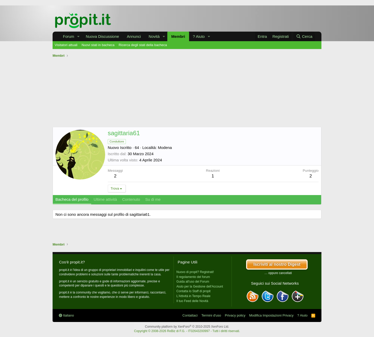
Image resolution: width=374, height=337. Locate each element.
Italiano (66, 315)
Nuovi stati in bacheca (98, 45)
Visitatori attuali (66, 45)
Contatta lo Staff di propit (193, 291)
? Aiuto (199, 36)
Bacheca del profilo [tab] (72, 199)
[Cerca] (304, 36)
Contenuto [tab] (131, 199)
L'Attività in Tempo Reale (193, 296)
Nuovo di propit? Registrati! (195, 272)
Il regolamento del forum (193, 277)
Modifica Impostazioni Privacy (271, 315)
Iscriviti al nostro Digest (276, 264)
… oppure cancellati (278, 273)
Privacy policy (235, 315)
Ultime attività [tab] (105, 199)
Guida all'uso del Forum (192, 281)
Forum (68, 36)
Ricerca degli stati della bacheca (143, 45)
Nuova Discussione (102, 36)
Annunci (134, 36)
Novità (154, 36)
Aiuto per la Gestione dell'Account (199, 286)
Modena (165, 147)
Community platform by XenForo (187, 326)
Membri (178, 36)
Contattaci (190, 315)
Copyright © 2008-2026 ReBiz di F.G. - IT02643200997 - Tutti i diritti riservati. (187, 331)
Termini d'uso (211, 315)
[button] (78, 36)
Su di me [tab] (153, 199)
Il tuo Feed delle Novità (192, 301)
